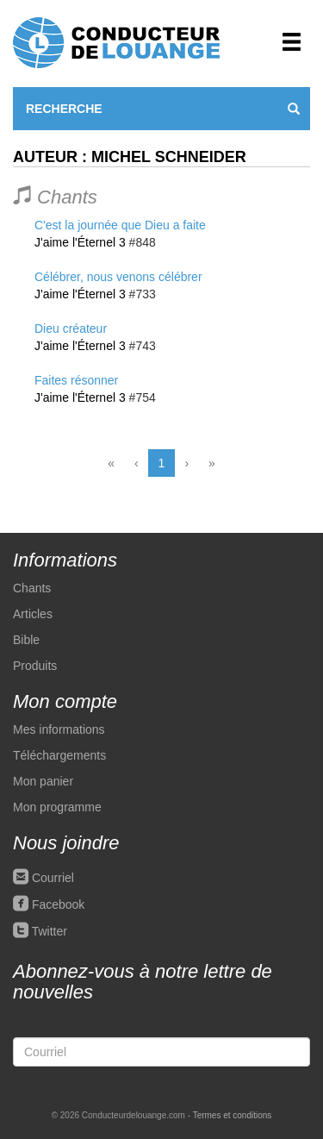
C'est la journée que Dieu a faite (120, 225)
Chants (32, 588)
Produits (35, 666)
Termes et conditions (232, 1115)
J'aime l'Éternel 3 (80, 242)
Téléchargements (59, 755)
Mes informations (59, 729)
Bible (26, 640)
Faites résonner (76, 380)
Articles (33, 614)
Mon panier (43, 781)
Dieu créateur (70, 328)
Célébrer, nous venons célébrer (118, 277)
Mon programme (57, 807)
